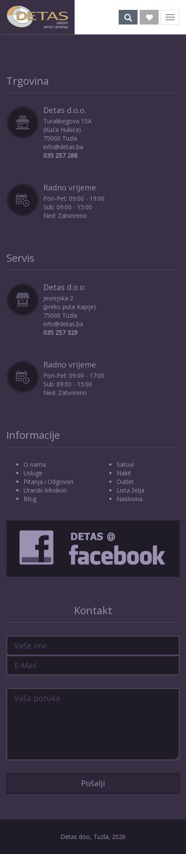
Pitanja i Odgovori (48, 482)
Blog (30, 499)
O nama (35, 464)
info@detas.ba (63, 147)
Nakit (124, 473)
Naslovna (130, 499)
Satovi (125, 464)
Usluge (33, 473)
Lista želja (130, 490)
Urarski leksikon (45, 490)
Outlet (125, 482)
